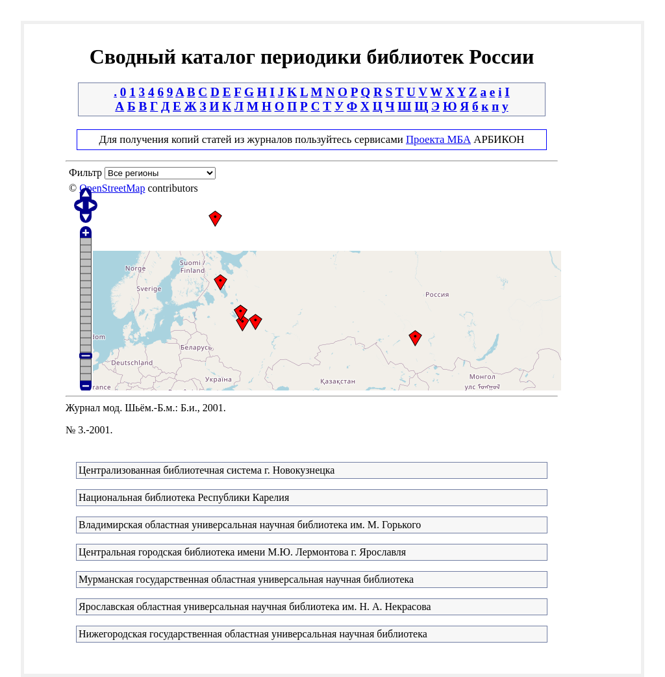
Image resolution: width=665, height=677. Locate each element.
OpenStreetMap (112, 188)
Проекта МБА (438, 139)
